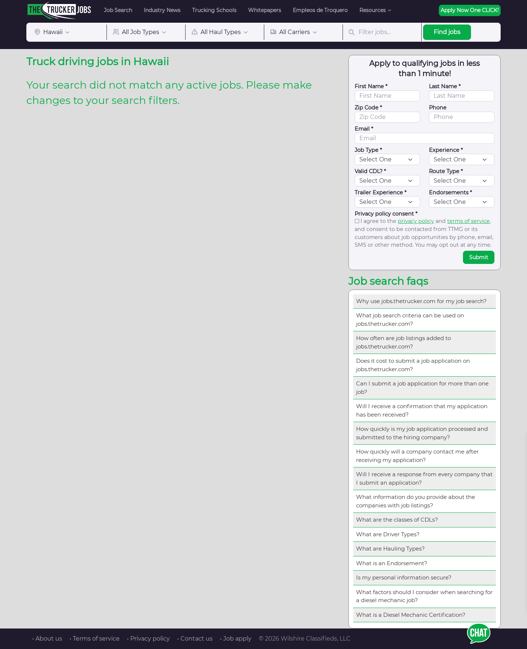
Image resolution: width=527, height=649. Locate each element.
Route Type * (446, 171)
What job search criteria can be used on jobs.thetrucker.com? (410, 319)
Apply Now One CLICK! (470, 10)
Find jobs (447, 32)
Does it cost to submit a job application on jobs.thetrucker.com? (413, 365)
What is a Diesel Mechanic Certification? (411, 614)
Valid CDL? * (370, 171)
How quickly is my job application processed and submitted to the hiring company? (422, 433)
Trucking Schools (214, 10)
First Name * (371, 86)
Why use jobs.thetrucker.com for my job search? (421, 301)
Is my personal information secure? (404, 577)
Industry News (162, 10)
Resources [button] (372, 10)
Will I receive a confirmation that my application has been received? (421, 410)
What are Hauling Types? (390, 548)
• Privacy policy (148, 638)
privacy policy (416, 221)
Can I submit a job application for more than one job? (422, 387)
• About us (47, 638)
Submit (478, 257)
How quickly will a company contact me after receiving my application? (417, 455)
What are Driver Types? (388, 534)
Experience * (446, 150)
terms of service (468, 221)
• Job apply (235, 638)
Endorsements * (450, 192)
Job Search (118, 10)
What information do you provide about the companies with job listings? (415, 501)
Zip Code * (368, 107)
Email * (364, 129)
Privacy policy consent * (386, 213)
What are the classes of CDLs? (397, 519)
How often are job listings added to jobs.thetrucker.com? (403, 342)
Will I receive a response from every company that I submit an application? (424, 478)
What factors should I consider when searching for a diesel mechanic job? (424, 596)
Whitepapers (264, 10)
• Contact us (195, 638)
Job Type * (368, 150)
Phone (437, 107)
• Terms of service (95, 638)
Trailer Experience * (381, 192)
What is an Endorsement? (391, 563)
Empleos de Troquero (320, 10)
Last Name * (445, 86)
